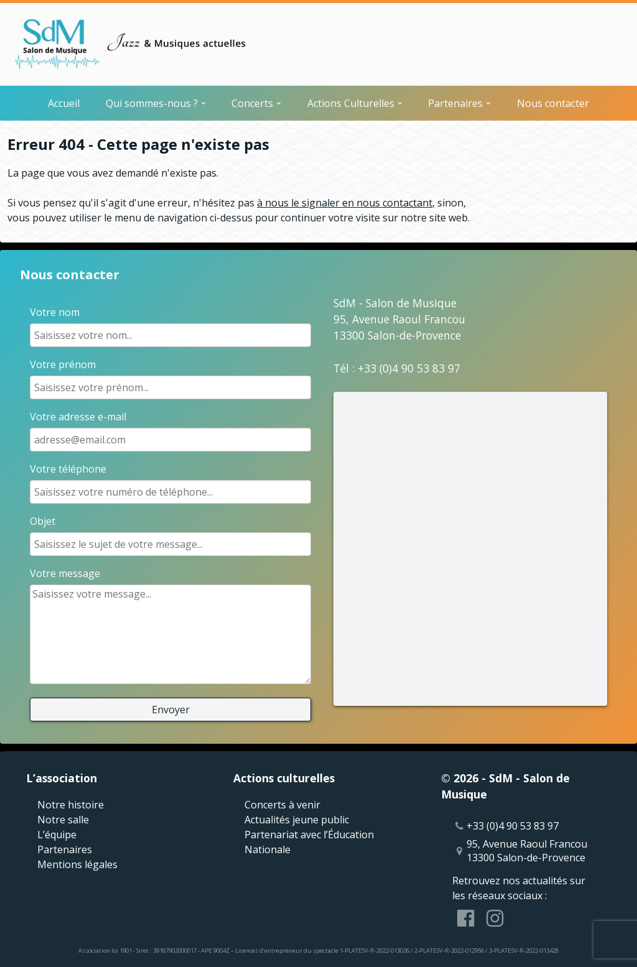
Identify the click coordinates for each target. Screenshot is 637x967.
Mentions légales (77, 864)
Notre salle (63, 819)
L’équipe (57, 834)
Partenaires (455, 103)
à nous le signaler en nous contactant (344, 203)
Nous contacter (553, 103)
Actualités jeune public (296, 819)
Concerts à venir (282, 805)
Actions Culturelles (350, 103)
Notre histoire (70, 805)
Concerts (252, 103)
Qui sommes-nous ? (152, 103)
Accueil (64, 103)
